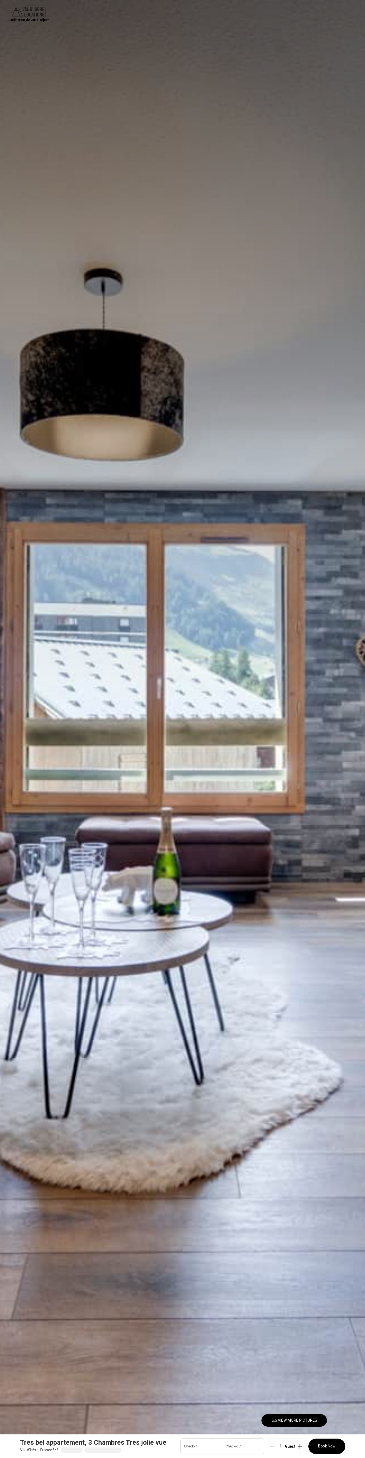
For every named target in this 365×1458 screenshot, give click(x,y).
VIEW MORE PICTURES (294, 1420)
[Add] (299, 1446)
